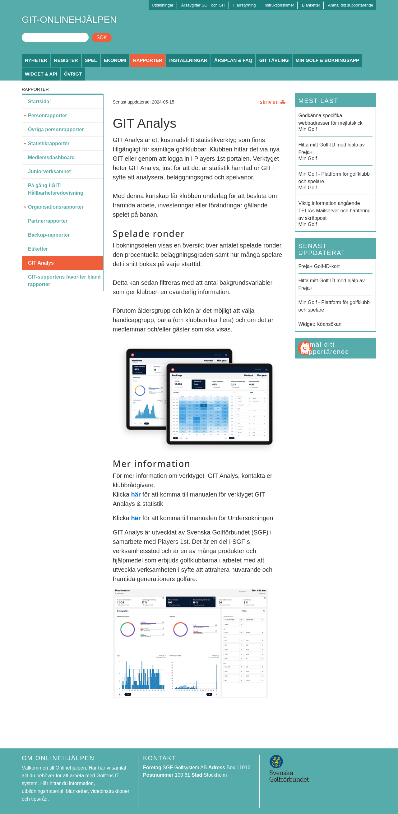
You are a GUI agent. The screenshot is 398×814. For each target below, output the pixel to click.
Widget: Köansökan (320, 324)
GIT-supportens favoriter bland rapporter (64, 280)
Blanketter (311, 5)
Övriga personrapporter (56, 129)
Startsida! (39, 101)
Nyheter (36, 60)
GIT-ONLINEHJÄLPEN (69, 19)
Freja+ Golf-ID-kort (319, 266)
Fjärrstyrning (244, 5)
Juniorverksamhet (49, 171)
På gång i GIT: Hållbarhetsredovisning (55, 189)
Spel (91, 60)
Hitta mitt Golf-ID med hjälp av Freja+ (331, 284)
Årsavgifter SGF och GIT (203, 5)
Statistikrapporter (48, 143)
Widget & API (41, 73)
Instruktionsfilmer (279, 5)
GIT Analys (41, 263)
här (136, 494)
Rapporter (147, 60)
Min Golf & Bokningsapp (327, 60)
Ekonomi (115, 60)
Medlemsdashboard (51, 157)
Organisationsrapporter (56, 207)
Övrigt (73, 73)
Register (66, 60)
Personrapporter (47, 115)
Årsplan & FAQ (233, 60)
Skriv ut (268, 102)
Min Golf (335, 122)
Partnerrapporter (47, 221)
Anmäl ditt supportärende (350, 5)
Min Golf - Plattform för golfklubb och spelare (334, 306)
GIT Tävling (274, 60)
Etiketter (38, 249)
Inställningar (188, 60)
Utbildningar (162, 5)
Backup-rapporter (49, 235)
